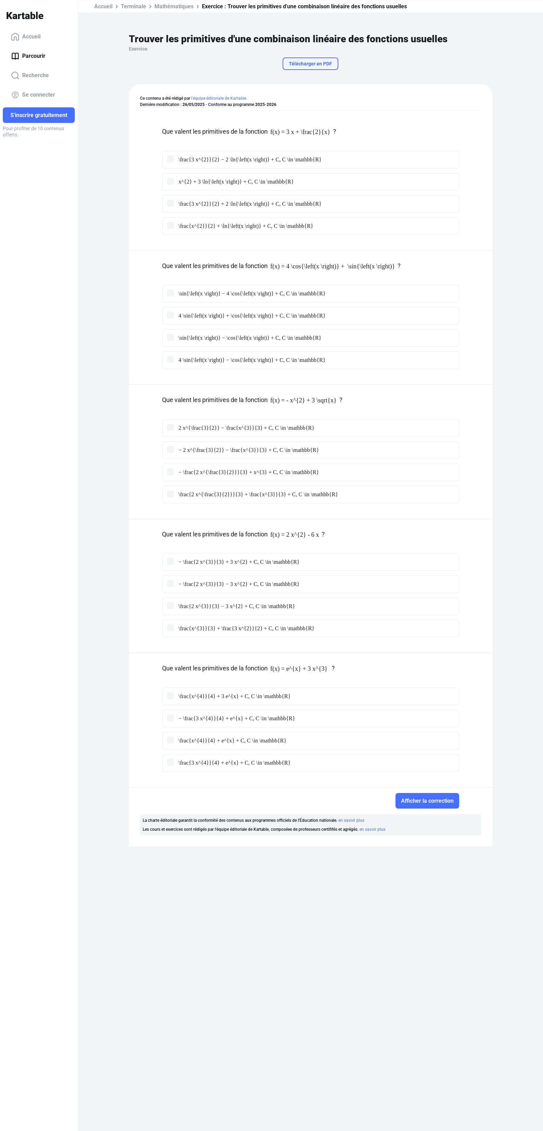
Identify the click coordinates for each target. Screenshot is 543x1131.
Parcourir (28, 56)
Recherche (30, 75)
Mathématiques (174, 6)
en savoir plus (351, 820)
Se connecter (33, 95)
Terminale (133, 6)
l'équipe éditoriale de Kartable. (219, 98)
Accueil (26, 37)
